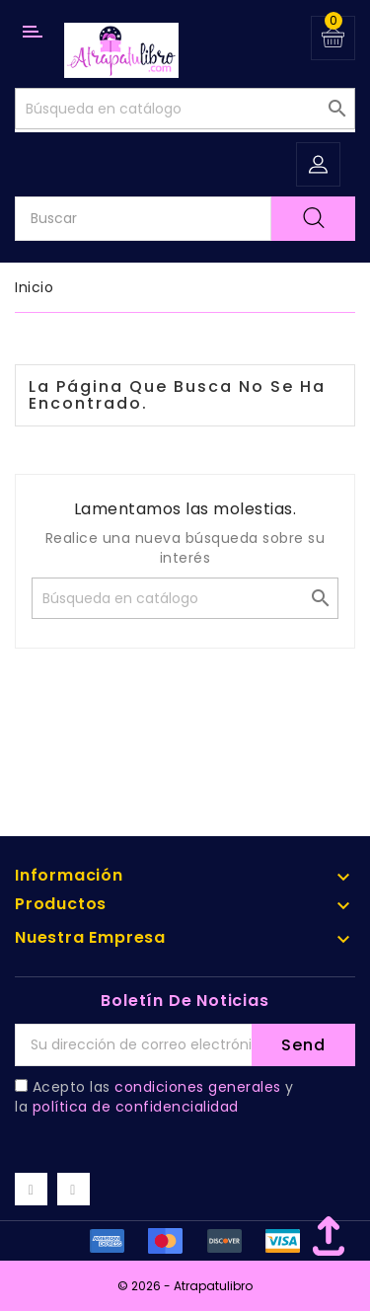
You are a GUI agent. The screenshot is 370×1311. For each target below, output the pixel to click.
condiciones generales (197, 1087)
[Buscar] (185, 108)
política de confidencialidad (136, 1107)
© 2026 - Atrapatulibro (185, 1285)
